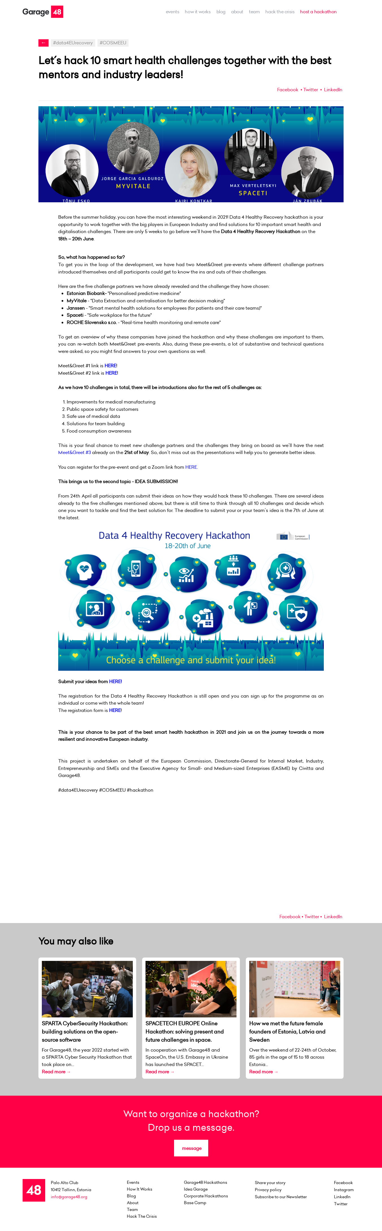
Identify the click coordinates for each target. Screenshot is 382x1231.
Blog (220, 11)
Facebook (287, 89)
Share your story (270, 1183)
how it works (197, 11)
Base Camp (195, 1203)
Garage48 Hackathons (205, 1182)
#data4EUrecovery (73, 43)
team (254, 11)
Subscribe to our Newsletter (281, 1197)
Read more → (56, 1072)
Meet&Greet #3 (75, 452)
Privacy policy (268, 1190)
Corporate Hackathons (206, 1196)
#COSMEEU (113, 43)
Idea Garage (196, 1189)
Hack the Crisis (279, 11)
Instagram (344, 1190)
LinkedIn (332, 89)
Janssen (76, 308)
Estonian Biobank (86, 293)
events (172, 11)
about (237, 11)
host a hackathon (318, 11)
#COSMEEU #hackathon (126, 790)
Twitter (310, 89)
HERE (110, 365)
